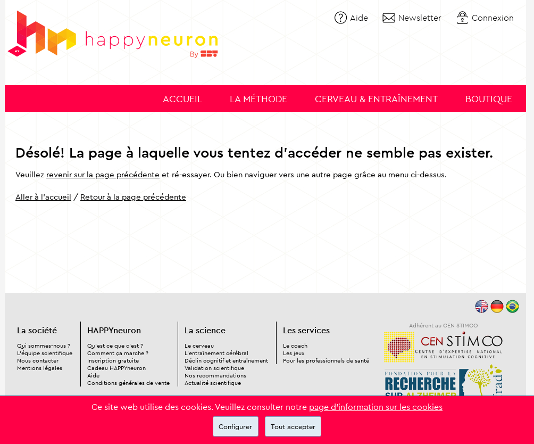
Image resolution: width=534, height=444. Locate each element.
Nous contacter (38, 360)
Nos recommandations (215, 375)
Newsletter (419, 17)
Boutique (488, 99)
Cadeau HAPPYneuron (116, 368)
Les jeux (293, 353)
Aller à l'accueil (43, 197)
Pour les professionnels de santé (326, 360)
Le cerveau (199, 345)
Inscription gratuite (113, 360)
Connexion (493, 17)
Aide (359, 17)
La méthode (258, 99)
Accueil (182, 99)
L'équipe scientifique (44, 353)
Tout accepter (293, 426)
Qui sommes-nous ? (43, 345)
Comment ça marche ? (117, 353)
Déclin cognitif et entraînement (226, 360)
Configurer (235, 426)
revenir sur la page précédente (103, 174)
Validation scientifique (214, 368)
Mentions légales (39, 368)
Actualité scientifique (213, 383)
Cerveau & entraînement (376, 99)
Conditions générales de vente (128, 383)
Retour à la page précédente (133, 197)
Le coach (295, 345)
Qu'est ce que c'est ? (115, 345)
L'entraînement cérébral (216, 353)
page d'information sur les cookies (376, 406)
